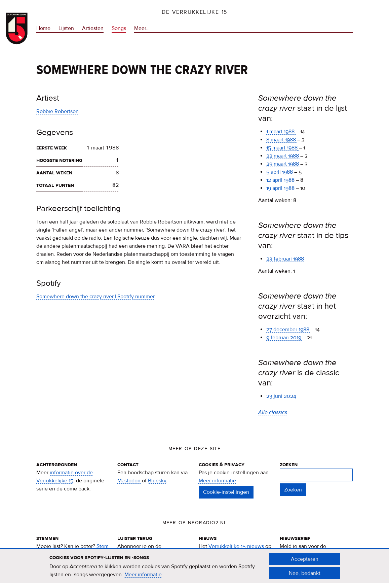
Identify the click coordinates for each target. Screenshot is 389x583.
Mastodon (129, 480)
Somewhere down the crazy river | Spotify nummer (95, 296)
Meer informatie (217, 480)
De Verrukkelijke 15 (194, 12)
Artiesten (93, 28)
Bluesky (157, 480)
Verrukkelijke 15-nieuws (236, 546)
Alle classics (272, 412)
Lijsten (66, 28)
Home (43, 28)
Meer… (142, 28)
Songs (119, 28)
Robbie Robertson (57, 111)
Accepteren (304, 562)
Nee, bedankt (304, 576)
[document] (194, 569)
